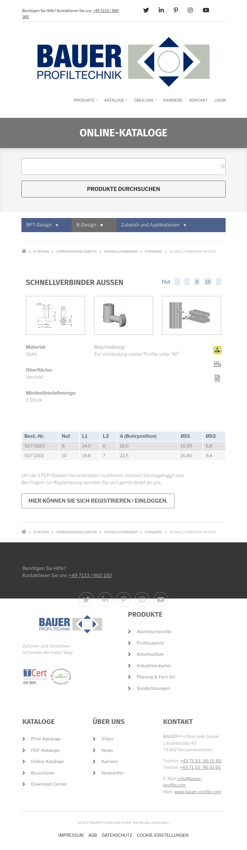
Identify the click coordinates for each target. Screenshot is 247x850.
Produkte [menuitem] (85, 102)
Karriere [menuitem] (172, 100)
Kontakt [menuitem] (199, 100)
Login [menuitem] (220, 100)
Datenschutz (117, 835)
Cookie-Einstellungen (163, 835)
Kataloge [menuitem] (115, 102)
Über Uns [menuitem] (144, 102)
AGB (92, 835)
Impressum (70, 835)
